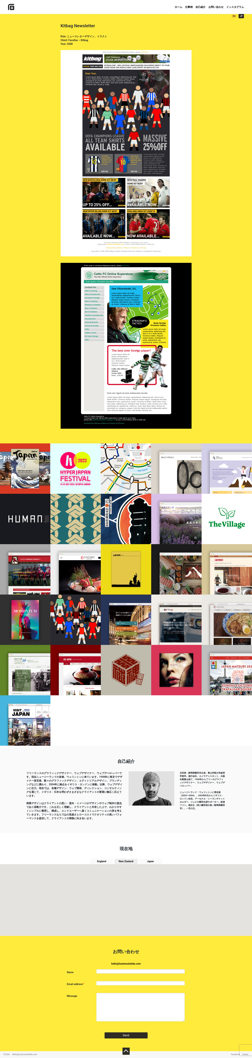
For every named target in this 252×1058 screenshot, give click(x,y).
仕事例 (189, 7)
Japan (150, 861)
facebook (235, 1054)
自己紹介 (201, 7)
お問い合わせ (215, 7)
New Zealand (126, 861)
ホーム (178, 7)
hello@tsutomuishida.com (126, 963)
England (101, 861)
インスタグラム (235, 7)
